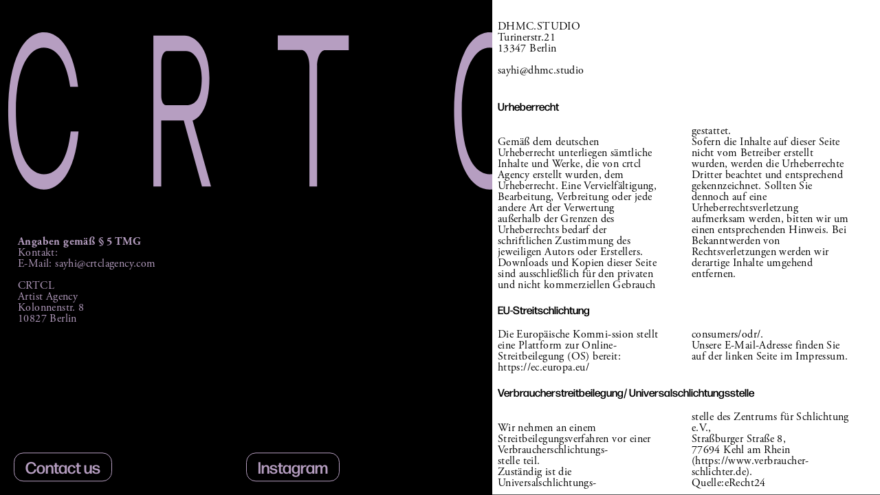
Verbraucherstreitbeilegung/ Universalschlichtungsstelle (626, 392)
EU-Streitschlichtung (544, 309)
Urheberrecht (528, 106)
